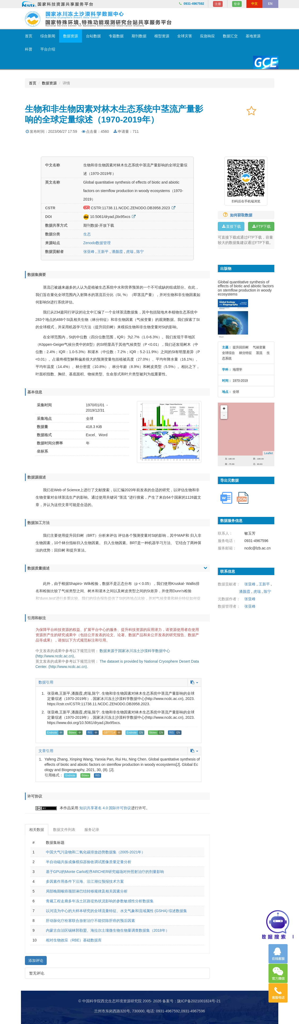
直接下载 (231, 226)
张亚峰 (88, 251)
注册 (218, 4)
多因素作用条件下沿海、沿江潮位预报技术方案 (85, 881)
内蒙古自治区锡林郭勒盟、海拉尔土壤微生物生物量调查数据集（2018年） (107, 930)
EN (270, 4)
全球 (236, 392)
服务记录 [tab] (91, 829)
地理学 (237, 369)
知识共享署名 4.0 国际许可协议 (105, 808)
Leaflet (268, 453)
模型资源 (161, 36)
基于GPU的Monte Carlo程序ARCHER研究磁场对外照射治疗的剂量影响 (105, 872)
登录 (237, 4)
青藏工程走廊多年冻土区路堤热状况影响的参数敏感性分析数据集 (100, 901)
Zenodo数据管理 (97, 243)
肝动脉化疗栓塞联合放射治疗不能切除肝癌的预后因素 (90, 920)
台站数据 (93, 36)
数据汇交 (230, 36)
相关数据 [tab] (36, 829)
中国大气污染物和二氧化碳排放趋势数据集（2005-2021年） (95, 852)
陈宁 (140, 251)
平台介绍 (47, 49)
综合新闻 (47, 36)
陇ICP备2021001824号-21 (198, 1001)
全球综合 (228, 353)
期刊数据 (139, 36)
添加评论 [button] (35, 960)
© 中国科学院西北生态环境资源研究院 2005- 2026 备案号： (127, 1001)
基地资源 (253, 36)
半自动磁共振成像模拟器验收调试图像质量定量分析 (88, 862)
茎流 (259, 353)
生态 (87, 234)
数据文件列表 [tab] (64, 829)
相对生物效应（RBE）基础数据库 (74, 940)
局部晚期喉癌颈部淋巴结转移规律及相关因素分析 (87, 891)
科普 (28, 49)
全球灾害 (184, 36)
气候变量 (259, 347)
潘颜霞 (117, 251)
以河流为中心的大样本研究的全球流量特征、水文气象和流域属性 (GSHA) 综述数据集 (116, 911)
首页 (28, 36)
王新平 (103, 251)
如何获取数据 (235, 215)
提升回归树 (241, 347)
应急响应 (207, 36)
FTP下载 (261, 226)
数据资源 (70, 36)
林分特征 (245, 353)
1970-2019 (240, 381)
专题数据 (116, 36)
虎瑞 (129, 251)
